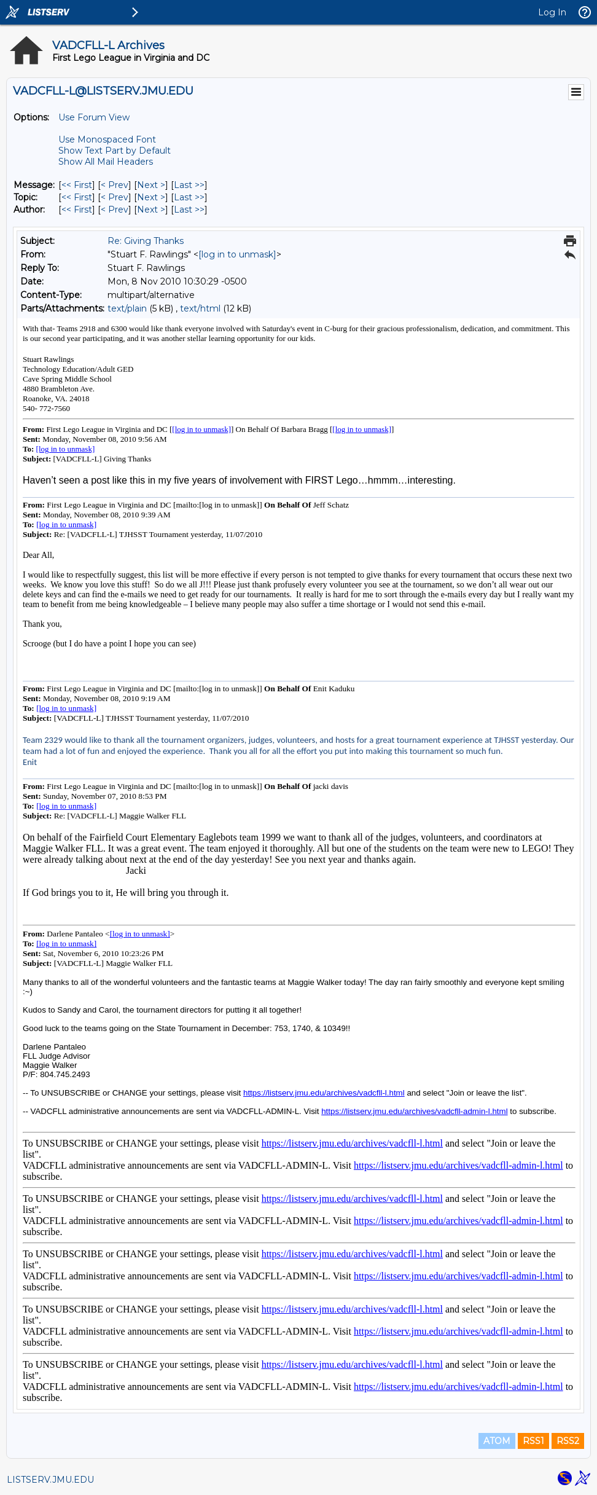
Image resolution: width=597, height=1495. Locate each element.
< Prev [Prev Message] (114, 184)
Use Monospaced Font (107, 139)
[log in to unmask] (237, 254)
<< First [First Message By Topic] (76, 197)
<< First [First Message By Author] (76, 209)
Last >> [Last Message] (189, 184)
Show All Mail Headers (105, 161)
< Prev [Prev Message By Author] (114, 209)
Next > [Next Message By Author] (151, 209)
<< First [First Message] (76, 184)
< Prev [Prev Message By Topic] (114, 197)
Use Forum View (94, 117)
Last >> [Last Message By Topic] (189, 197)
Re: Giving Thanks (145, 240)
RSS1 (533, 1440)
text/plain (127, 308)
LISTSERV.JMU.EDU (50, 1479)
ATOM (496, 1440)
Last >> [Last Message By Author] (189, 209)
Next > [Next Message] (151, 184)
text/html (200, 308)
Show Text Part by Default (114, 150)
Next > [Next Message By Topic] (151, 197)
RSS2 (567, 1440)
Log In (552, 12)
